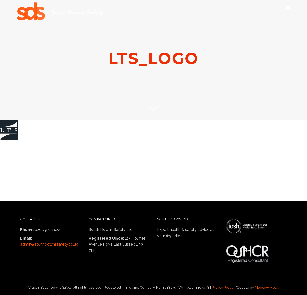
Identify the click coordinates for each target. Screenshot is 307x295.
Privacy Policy (222, 287)
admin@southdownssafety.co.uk (49, 244)
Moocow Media (267, 287)
